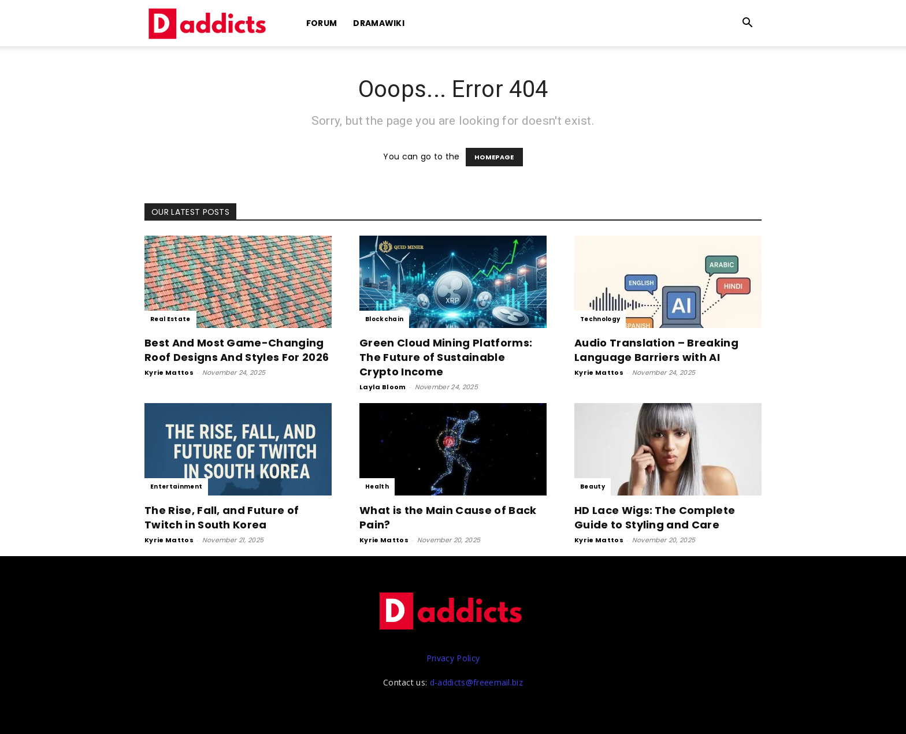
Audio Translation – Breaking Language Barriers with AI (656, 350)
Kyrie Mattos (169, 372)
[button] (748, 23)
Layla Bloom (382, 387)
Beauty (592, 486)
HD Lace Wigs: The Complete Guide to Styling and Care (654, 517)
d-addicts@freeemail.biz (476, 682)
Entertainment (176, 486)
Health (377, 486)
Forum (321, 23)
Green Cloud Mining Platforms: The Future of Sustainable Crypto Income (445, 357)
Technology (600, 319)
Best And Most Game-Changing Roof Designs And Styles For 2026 (236, 350)
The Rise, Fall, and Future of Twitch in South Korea (221, 517)
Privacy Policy (453, 658)
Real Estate (170, 319)
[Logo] (209, 23)
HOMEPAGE (494, 157)
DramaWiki (378, 23)
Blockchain (384, 319)
